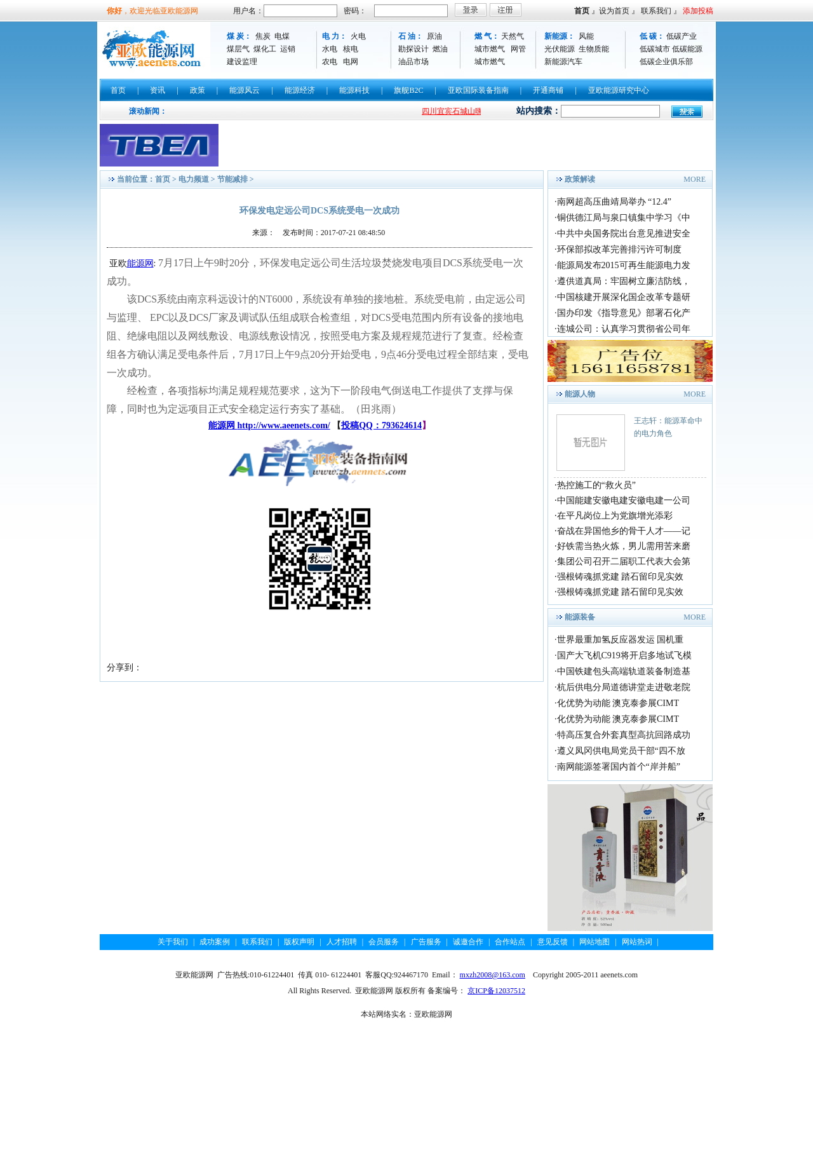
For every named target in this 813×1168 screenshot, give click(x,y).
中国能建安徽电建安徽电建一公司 (623, 500)
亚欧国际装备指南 (478, 90)
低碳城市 (655, 48)
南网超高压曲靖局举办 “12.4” (614, 202)
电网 (350, 61)
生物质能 (594, 48)
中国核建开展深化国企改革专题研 (623, 297)
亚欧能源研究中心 (618, 90)
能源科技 (354, 90)
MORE (694, 179)
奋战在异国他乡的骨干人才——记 (623, 531)
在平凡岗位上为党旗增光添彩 (615, 515)
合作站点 (510, 941)
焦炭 (263, 36)
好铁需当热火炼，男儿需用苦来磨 (623, 546)
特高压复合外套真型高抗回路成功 (623, 735)
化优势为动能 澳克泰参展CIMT (618, 703)
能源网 (140, 263)
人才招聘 (341, 941)
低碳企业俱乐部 (666, 61)
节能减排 (232, 179)
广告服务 (426, 941)
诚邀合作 (468, 941)
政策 (197, 90)
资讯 (157, 90)
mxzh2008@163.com (492, 974)
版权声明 (299, 941)
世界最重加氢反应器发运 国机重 (620, 639)
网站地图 (594, 941)
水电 (329, 48)
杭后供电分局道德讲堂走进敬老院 (623, 687)
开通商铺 (548, 90)
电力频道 (193, 179)
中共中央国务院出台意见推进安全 (623, 233)
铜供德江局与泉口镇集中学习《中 (623, 217)
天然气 (512, 36)
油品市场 (413, 61)
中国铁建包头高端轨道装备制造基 (623, 671)
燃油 (440, 48)
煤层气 (238, 48)
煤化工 (264, 48)
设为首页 (614, 10)
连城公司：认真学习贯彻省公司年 (623, 329)
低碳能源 (687, 48)
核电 (350, 48)
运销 (287, 48)
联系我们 (656, 10)
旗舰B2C (408, 90)
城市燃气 (489, 48)
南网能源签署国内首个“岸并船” (618, 766)
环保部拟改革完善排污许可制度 (619, 249)
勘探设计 (413, 48)
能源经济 (300, 90)
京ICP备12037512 (496, 990)
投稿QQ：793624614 (381, 425)
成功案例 (214, 941)
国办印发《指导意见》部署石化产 (623, 313)
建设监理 (242, 61)
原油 (434, 36)
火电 (358, 36)
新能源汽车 (563, 61)
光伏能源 (559, 48)
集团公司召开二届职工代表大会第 (623, 561)
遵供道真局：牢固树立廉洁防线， (623, 281)
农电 (329, 61)
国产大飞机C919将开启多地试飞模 (624, 655)
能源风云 (244, 90)
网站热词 (637, 941)
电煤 (282, 36)
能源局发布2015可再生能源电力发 (623, 265)
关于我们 (173, 941)
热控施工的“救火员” (596, 485)
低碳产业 (681, 36)
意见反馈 (552, 941)
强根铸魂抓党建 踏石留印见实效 (620, 576)
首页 (581, 10)
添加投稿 (698, 10)
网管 (518, 48)
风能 (586, 36)
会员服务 (383, 941)
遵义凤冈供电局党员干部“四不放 (621, 751)
